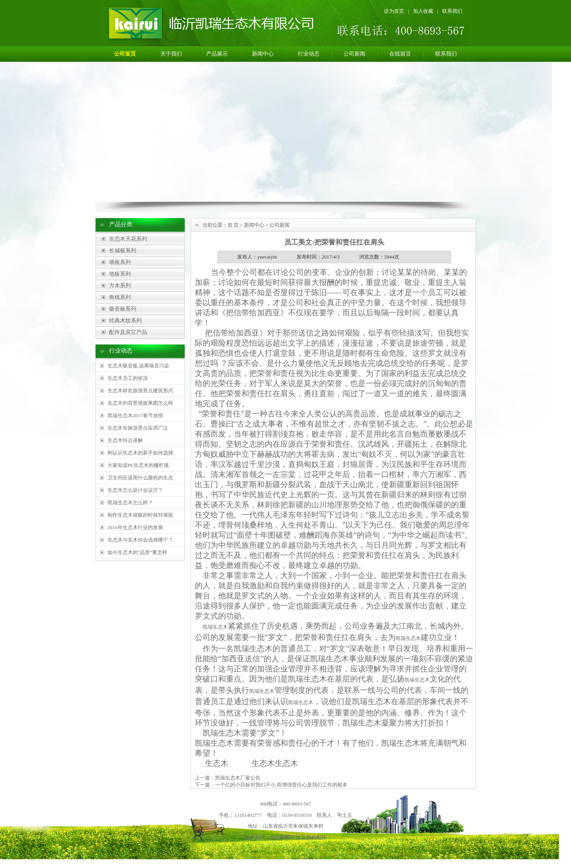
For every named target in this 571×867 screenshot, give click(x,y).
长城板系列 (122, 250)
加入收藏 (423, 11)
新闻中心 (263, 54)
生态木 (222, 743)
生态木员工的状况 (128, 378)
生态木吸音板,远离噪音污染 (138, 366)
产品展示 (217, 54)
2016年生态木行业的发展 (135, 527)
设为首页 (394, 11)
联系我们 (452, 11)
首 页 (233, 225)
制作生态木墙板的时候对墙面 (140, 515)
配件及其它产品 (128, 332)
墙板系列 (120, 262)
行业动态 (308, 54)
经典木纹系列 (125, 320)
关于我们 (171, 54)
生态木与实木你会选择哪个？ (140, 540)
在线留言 (400, 54)
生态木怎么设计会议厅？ (135, 490)
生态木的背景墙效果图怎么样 (140, 403)
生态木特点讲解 (125, 440)
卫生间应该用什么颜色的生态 (140, 478)
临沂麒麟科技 (285, 837)
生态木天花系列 (128, 239)
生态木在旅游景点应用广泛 (138, 428)
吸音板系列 (122, 309)
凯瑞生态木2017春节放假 (135, 415)
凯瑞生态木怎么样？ (130, 502)
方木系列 (120, 285)
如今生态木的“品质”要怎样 (138, 552)
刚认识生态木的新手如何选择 (140, 453)
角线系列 (120, 297)
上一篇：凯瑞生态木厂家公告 (227, 778)
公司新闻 (354, 54)
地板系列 (120, 274)
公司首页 (125, 54)
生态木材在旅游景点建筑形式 (140, 390)
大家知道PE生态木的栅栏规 (138, 465)
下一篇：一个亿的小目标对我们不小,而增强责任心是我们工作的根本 (271, 785)
